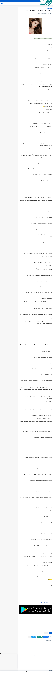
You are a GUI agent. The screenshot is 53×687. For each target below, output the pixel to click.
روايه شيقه (49, 8)
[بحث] (2, 3)
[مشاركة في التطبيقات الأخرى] (29, 637)
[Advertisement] (35, 335)
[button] (46, 637)
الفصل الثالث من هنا (44, 602)
